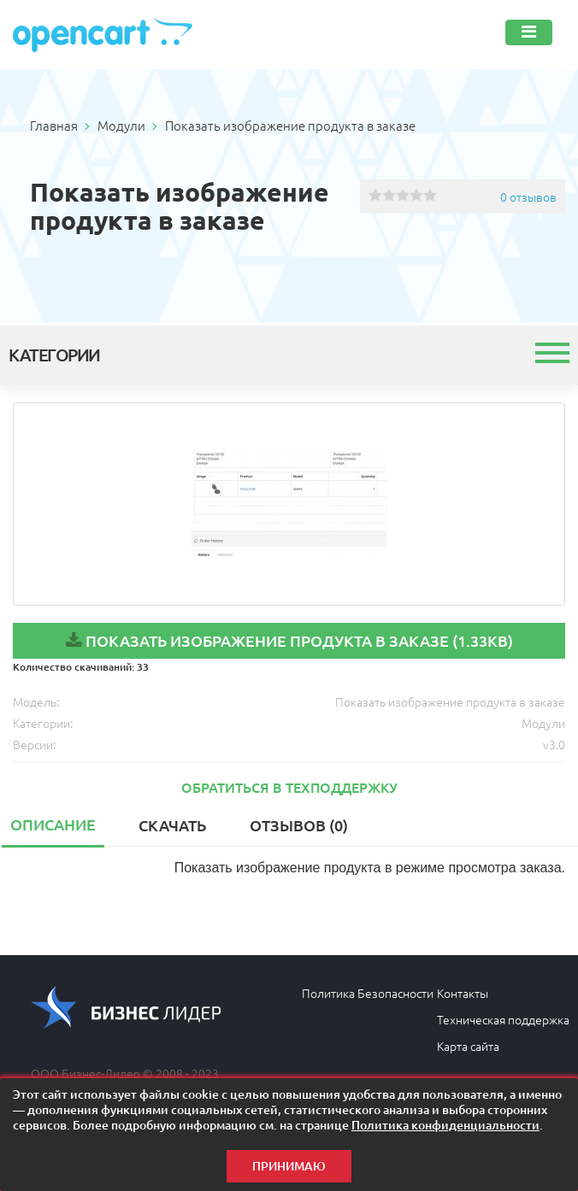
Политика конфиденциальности (445, 1125)
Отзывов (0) (299, 825)
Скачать (172, 825)
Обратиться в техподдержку (289, 786)
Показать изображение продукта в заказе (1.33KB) (299, 640)
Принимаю (289, 1166)
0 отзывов (528, 196)
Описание (53, 824)
